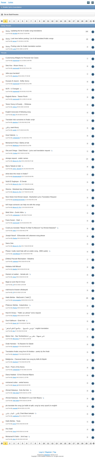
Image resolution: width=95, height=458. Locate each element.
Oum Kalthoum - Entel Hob (15, 320)
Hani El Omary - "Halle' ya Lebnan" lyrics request (23, 313)
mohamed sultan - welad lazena (17, 382)
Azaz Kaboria (10, 135)
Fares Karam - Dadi (13, 220)
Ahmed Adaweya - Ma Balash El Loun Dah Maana (24, 398)
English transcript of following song (18, 112)
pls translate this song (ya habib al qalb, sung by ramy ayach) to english (31, 405)
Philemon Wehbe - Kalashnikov (17, 305)
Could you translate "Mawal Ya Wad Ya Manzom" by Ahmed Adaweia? (31, 228)
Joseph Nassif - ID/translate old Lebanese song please (25, 235)
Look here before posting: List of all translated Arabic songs (32, 38)
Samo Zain (9, 243)
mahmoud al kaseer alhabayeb (17, 290)
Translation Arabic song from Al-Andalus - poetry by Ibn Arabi (27, 351)
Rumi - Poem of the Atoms (15, 367)
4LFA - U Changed (12, 89)
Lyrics (10, 2)
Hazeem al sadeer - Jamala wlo (17, 274)
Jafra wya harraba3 (12, 73)
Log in (41, 452)
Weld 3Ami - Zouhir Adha (15, 212)
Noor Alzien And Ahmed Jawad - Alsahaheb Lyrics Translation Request (31, 197)
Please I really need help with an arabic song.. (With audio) (27, 251)
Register (48, 452)
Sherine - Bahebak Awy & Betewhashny (20, 189)
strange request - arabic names (17, 158)
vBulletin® (47, 455)
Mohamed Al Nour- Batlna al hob (17, 143)
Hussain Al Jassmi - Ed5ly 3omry (17, 81)
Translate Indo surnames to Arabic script (20, 119)
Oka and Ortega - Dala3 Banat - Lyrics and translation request (28, 150)
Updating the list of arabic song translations (26, 31)
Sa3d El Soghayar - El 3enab (16, 181)
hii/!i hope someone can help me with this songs (23, 205)
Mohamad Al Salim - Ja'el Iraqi (17, 436)
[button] (5, 21)
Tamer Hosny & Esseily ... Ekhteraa (18, 104)
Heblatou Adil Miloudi (13, 266)
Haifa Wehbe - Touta (13, 421)
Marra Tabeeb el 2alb (13, 166)
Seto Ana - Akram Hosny (14, 65)
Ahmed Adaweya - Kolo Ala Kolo (17, 390)
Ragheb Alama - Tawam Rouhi (17, 96)
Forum (3, 2)
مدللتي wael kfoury (12, 127)
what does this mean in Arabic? (17, 174)
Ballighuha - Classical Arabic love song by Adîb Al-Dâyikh (26, 359)
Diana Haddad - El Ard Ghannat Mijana (20, 375)
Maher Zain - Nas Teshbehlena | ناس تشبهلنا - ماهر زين (25, 336)
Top (54, 452)
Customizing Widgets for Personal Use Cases (22, 58)
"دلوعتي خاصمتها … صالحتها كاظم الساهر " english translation (27, 328)
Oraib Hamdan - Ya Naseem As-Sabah (19, 344)
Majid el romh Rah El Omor (15, 282)
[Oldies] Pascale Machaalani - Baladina (20, 259)
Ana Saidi (9, 429)
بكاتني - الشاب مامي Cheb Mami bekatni (20, 413)
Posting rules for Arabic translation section (26, 46)
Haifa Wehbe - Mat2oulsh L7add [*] (18, 297)
